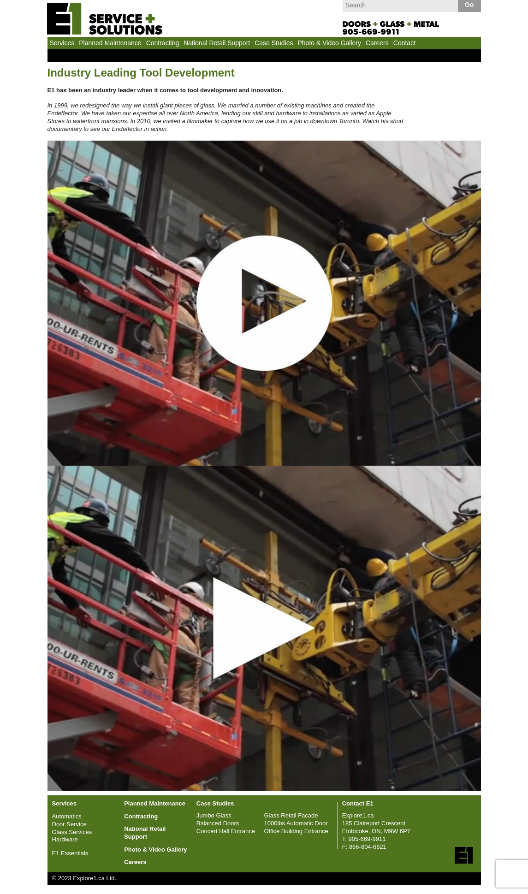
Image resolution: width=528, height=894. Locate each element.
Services (62, 43)
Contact (404, 43)
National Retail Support (217, 43)
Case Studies (274, 43)
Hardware (65, 839)
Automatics (67, 816)
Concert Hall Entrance (225, 831)
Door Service (69, 824)
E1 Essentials (70, 853)
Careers (377, 43)
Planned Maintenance (110, 43)
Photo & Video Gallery (329, 43)
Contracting (162, 43)
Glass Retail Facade (291, 815)
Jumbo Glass (213, 815)
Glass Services (72, 832)
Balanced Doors (217, 823)
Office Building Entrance (296, 831)
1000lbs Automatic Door (295, 823)
